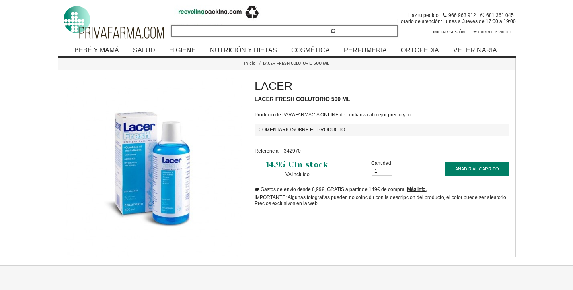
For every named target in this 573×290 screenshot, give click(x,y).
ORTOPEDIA (420, 50)
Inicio (250, 63)
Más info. (417, 189)
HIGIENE (182, 50)
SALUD (144, 50)
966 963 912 (462, 15)
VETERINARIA (475, 50)
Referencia (267, 151)
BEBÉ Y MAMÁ (96, 50)
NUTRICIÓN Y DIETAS (243, 50)
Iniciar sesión (449, 32)
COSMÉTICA (310, 50)
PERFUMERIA (365, 50)
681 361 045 (500, 15)
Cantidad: (381, 163)
